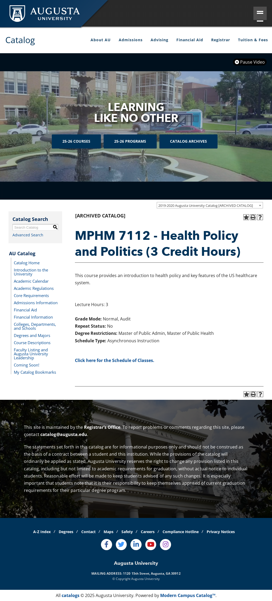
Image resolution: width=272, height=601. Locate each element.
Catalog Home (27, 262)
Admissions (131, 39)
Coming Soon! (26, 364)
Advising (159, 39)
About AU (101, 39)
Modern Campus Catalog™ (187, 595)
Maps (108, 531)
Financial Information (33, 316)
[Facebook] (106, 544)
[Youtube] (150, 544)
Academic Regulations (34, 288)
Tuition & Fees (253, 39)
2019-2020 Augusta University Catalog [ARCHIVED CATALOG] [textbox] (205, 205)
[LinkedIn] (136, 544)
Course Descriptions (32, 342)
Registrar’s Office (102, 427)
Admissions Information (36, 302)
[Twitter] (121, 544)
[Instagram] (165, 544)
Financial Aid (189, 39)
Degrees (66, 531)
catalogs (70, 595)
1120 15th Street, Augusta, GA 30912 (152, 573)
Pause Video (250, 62)
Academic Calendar (31, 280)
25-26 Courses (76, 141)
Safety (127, 531)
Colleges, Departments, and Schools (35, 326)
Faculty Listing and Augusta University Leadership (31, 353)
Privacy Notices (221, 531)
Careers (148, 531)
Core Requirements (31, 295)
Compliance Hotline (181, 531)
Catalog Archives (188, 141)
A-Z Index (42, 531)
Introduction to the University (31, 271)
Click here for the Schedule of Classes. (114, 360)
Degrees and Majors (32, 335)
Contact (88, 531)
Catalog (20, 40)
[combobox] (210, 205)
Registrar (220, 39)
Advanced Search (27, 234)
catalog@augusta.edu (63, 434)
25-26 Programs (130, 141)
